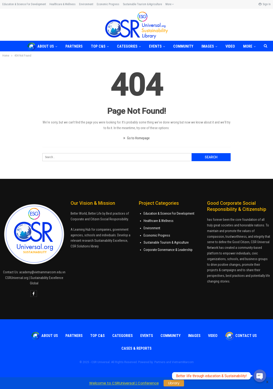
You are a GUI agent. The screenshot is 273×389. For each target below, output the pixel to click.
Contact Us (241, 335)
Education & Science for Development (24, 4)
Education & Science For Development (169, 213)
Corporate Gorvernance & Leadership (168, 250)
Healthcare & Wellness (62, 4)
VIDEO (230, 46)
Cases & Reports (136, 348)
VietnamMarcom (183, 362)
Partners (74, 46)
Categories (127, 46)
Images (207, 46)
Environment (86, 4)
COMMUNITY (183, 46)
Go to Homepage (136, 138)
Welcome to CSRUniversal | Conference (124, 383)
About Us (40, 46)
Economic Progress (108, 4)
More (169, 4)
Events (155, 46)
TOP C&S (98, 46)
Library (173, 383)
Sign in (265, 4)
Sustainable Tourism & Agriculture (142, 4)
